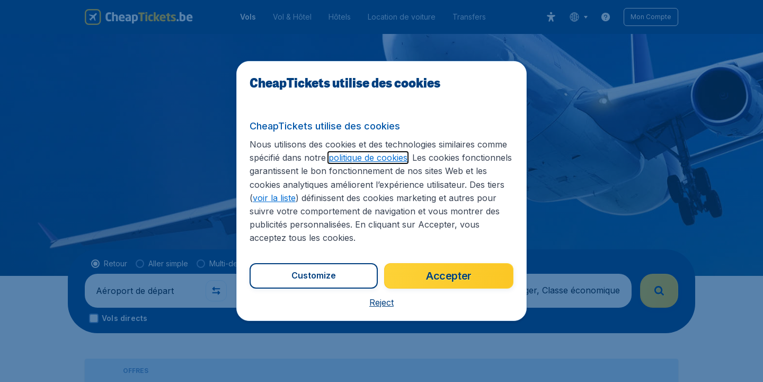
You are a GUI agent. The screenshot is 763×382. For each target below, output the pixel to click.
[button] (381, 302)
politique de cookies (368, 157)
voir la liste (274, 198)
